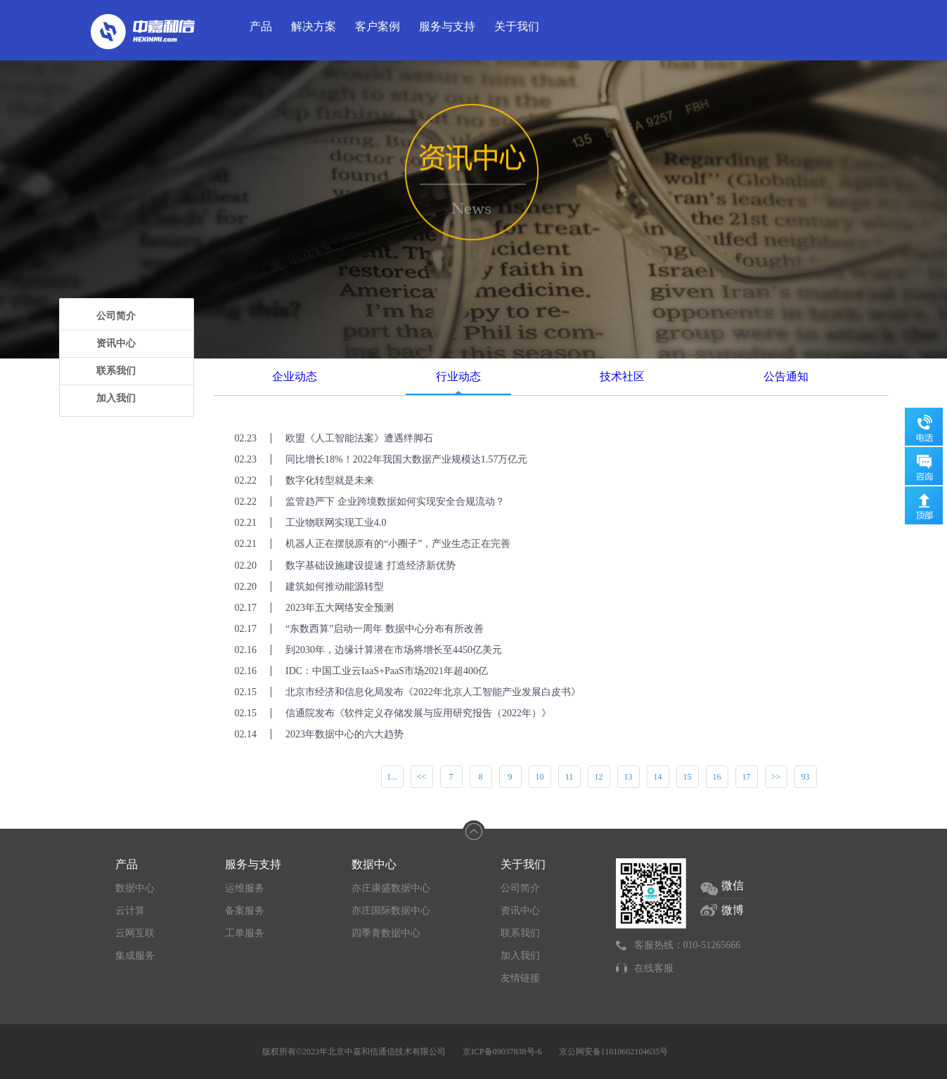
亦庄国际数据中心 (391, 910)
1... (392, 777)
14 (658, 777)
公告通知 (786, 376)
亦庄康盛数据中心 (391, 888)
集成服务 (135, 955)
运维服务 (244, 888)
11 (569, 777)
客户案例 (377, 26)
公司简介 (116, 316)
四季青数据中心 (386, 933)
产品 (261, 26)
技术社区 (622, 376)
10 (540, 777)
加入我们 (116, 398)
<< (422, 777)
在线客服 (654, 968)
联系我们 (116, 371)
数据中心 (135, 888)
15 (687, 777)
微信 (732, 885)
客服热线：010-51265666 (687, 945)
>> (776, 777)
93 (805, 777)
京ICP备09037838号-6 (502, 1052)
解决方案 (313, 26)
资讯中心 (116, 343)
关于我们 (516, 26)
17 (746, 777)
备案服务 (244, 910)
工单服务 (244, 933)
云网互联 (135, 933)
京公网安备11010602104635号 (614, 1052)
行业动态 (458, 376)
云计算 (130, 910)
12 (599, 777)
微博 (732, 910)
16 (717, 777)
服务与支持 (447, 26)
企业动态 (294, 376)
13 (628, 777)
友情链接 (520, 978)
